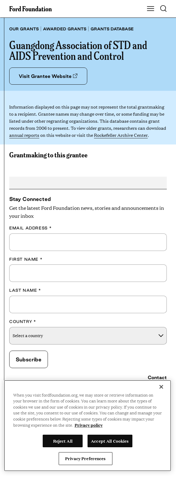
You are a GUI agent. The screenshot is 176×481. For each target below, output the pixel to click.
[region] (87, 425)
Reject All (62, 441)
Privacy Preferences (85, 458)
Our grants (24, 29)
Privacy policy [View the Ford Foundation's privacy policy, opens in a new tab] (89, 425)
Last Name (25, 290)
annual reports (24, 135)
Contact (157, 377)
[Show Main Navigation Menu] (150, 8)
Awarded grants (64, 29)
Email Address (30, 228)
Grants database (112, 29)
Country (22, 321)
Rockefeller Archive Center (120, 135)
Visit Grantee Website (48, 76)
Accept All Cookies (110, 441)
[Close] (161, 387)
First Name (25, 259)
